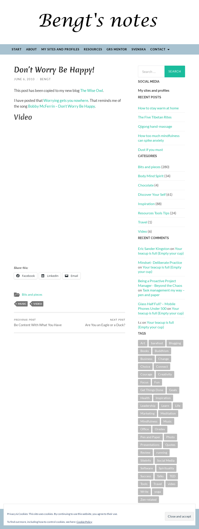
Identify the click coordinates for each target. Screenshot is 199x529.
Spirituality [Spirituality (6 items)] (166, 468)
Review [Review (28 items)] (145, 452)
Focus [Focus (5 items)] (144, 382)
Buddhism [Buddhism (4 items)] (162, 351)
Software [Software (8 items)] (146, 468)
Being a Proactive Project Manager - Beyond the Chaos (160, 283)
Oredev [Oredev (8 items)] (160, 429)
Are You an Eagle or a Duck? (105, 322)
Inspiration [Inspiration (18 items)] (163, 398)
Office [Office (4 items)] (144, 429)
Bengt (45, 79)
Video (142, 231)
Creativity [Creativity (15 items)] (165, 374)
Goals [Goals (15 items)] (173, 390)
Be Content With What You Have (38, 322)
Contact (158, 49)
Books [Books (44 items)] (144, 351)
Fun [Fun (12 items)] (157, 382)
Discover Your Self (152, 194)
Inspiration (146, 204)
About (31, 49)
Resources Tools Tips (153, 213)
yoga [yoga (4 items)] (157, 491)
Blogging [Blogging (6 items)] (175, 343)
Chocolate (146, 185)
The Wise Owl (91, 90)
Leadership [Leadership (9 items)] (147, 405)
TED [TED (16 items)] (173, 476)
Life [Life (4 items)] (177, 405)
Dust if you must (150, 149)
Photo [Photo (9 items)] (170, 437)
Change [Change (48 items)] (163, 359)
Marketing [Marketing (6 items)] (147, 413)
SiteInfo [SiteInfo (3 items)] (145, 460)
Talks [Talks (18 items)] (160, 476)
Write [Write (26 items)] (144, 491)
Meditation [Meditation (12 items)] (168, 413)
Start (17, 49)
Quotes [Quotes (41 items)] (170, 445)
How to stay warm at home (158, 108)
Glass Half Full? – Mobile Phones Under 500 (156, 306)
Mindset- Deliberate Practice (160, 262)
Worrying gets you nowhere (65, 100)
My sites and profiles (60, 49)
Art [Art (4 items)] (142, 343)
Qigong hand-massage (155, 126)
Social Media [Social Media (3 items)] (165, 460)
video (37, 303)
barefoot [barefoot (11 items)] (157, 343)
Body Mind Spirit (151, 176)
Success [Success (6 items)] (145, 476)
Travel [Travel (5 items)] (157, 484)
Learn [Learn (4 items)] (165, 405)
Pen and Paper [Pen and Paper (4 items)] (150, 437)
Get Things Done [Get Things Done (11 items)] (151, 390)
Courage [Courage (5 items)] (146, 374)
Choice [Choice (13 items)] (145, 366)
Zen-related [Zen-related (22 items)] (148, 499)
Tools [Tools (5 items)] (143, 484)
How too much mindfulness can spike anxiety (159, 137)
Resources (93, 49)
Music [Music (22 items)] (167, 421)
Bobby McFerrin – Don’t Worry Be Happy (61, 106)
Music (22, 303)
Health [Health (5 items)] (145, 398)
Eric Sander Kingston (154, 248)
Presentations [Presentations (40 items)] (149, 445)
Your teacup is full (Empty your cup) (161, 250)
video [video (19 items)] (171, 484)
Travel (142, 222)
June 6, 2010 (24, 79)
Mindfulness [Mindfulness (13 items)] (148, 421)
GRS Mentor (117, 49)
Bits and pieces (32, 294)
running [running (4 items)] (161, 452)
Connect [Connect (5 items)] (162, 366)
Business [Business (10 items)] (146, 359)
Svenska (139, 49)
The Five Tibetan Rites (155, 117)
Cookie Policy (84, 521)
